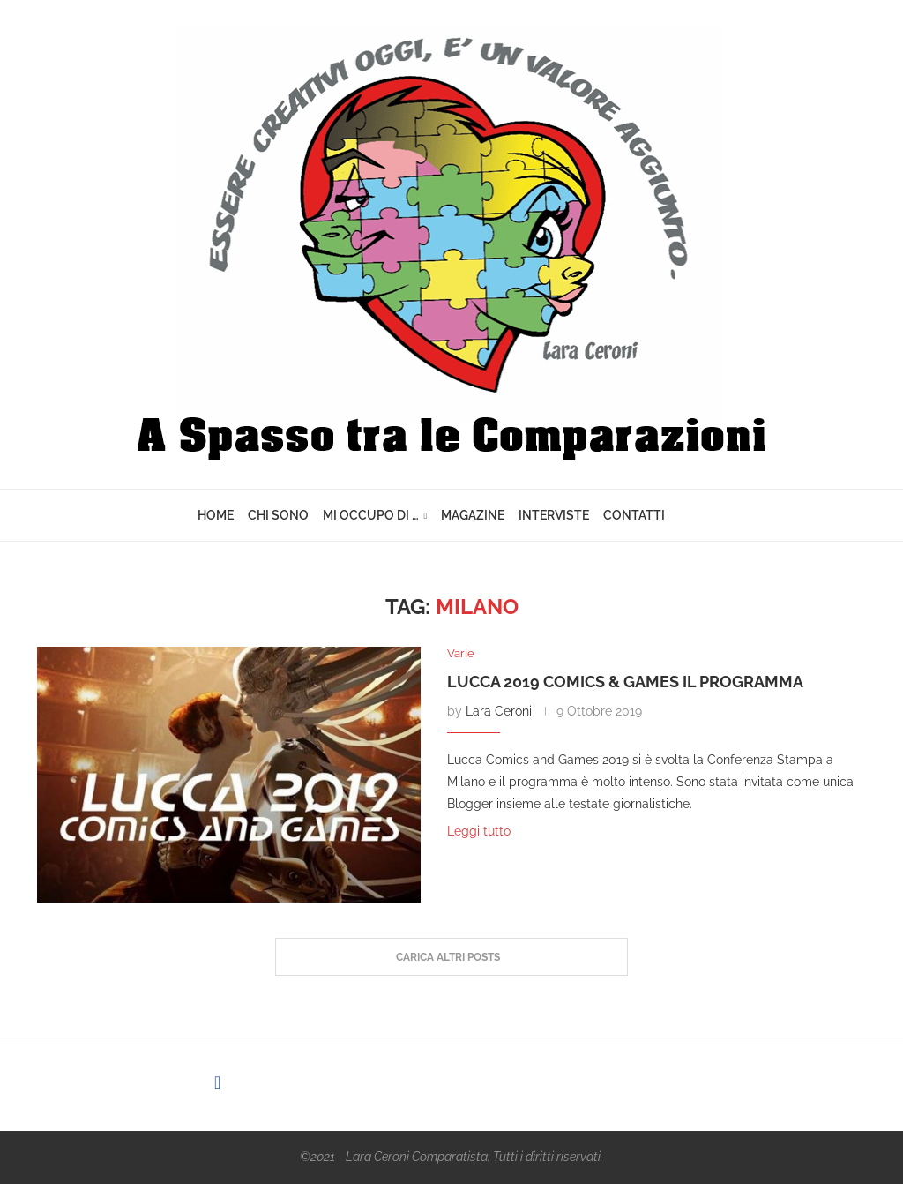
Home (216, 515)
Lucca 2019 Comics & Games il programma (625, 681)
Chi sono (278, 515)
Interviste (554, 515)
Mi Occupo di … (371, 515)
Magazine (472, 515)
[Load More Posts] (451, 957)
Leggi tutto (479, 831)
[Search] (696, 515)
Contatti (634, 515)
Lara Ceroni (499, 711)
